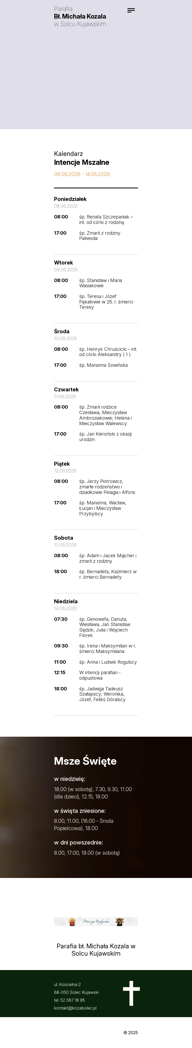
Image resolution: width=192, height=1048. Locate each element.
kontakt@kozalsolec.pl (75, 1008)
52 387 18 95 (72, 1000)
